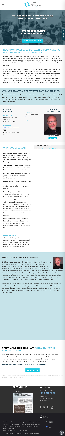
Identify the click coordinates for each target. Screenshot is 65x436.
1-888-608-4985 (47, 393)
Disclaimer (25, 430)
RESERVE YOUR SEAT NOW (32, 41)
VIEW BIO (53, 138)
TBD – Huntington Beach (11, 128)
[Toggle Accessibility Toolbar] (62, 433)
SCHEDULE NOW (32, 370)
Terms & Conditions (8, 430)
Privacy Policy (17, 430)
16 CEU (26, 117)
